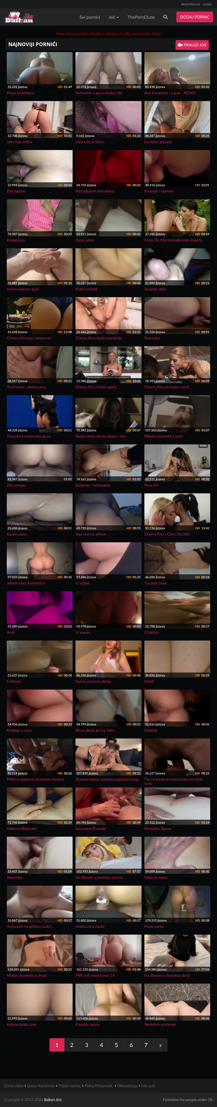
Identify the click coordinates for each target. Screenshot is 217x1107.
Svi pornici (90, 17)
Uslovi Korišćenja (41, 1086)
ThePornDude (141, 17)
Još (113, 17)
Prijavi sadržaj (70, 1086)
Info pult (148, 1086)
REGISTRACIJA (190, 4)
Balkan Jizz (52, 1099)
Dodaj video (13, 1086)
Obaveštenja (127, 1086)
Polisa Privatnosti (98, 1086)
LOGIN (207, 4)
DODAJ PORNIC (194, 16)
